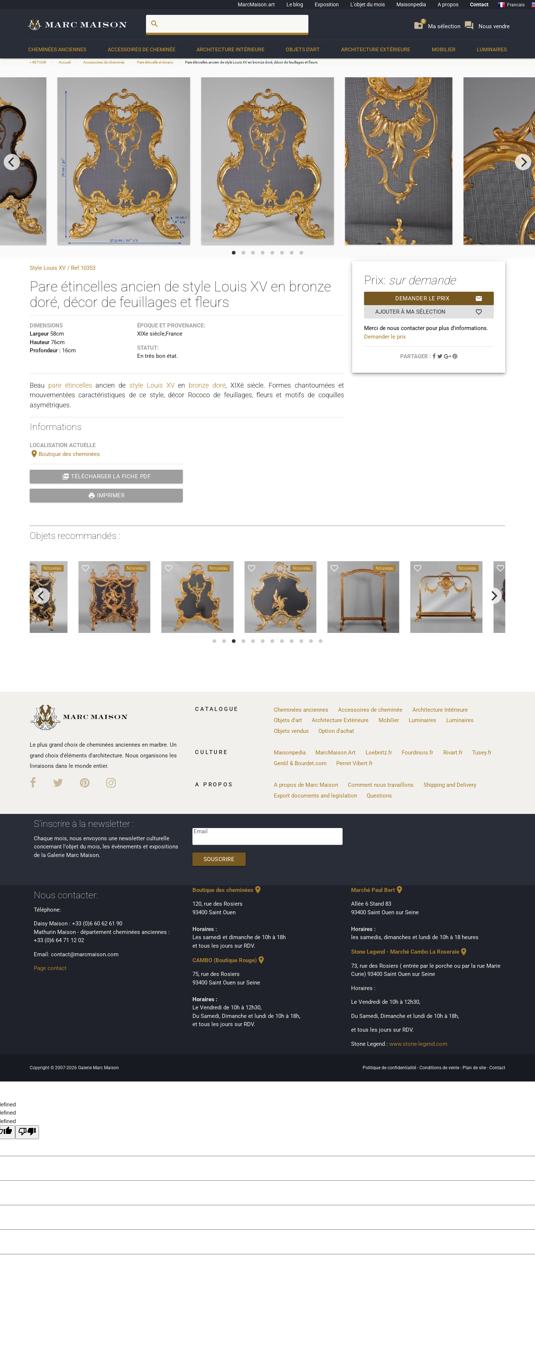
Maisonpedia (411, 4)
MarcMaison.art (256, 4)
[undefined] (27, 1132)
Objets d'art (303, 49)
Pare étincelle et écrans (155, 62)
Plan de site (475, 1067)
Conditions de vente (439, 1067)
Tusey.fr (482, 752)
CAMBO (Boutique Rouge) (229, 960)
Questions (379, 795)
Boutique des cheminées (65, 454)
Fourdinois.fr (417, 752)
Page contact (50, 968)
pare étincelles (70, 385)
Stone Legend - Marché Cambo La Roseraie (409, 951)
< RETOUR (38, 62)
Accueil (64, 62)
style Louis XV (152, 385)
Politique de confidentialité (390, 1067)
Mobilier (443, 49)
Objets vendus (291, 731)
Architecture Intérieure (231, 49)
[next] (523, 162)
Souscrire (219, 859)
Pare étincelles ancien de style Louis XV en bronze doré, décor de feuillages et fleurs (251, 62)
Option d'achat (336, 731)
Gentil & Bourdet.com (300, 763)
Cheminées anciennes (57, 49)
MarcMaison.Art (335, 752)
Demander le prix (439, 298)
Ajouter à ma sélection (429, 312)
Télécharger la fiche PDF (106, 476)
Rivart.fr (453, 752)
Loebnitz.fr (379, 752)
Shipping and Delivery (450, 785)
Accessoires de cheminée (141, 49)
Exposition (327, 4)
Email (201, 831)
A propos (448, 4)
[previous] (12, 162)
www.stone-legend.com (418, 1044)
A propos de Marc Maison (306, 785)
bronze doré (207, 385)
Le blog (294, 4)
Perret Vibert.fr (354, 763)
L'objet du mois (367, 4)
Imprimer (106, 495)
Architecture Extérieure (375, 49)
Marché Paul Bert (377, 890)
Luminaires (492, 49)
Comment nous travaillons (381, 785)
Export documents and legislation (315, 795)
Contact (479, 4)
